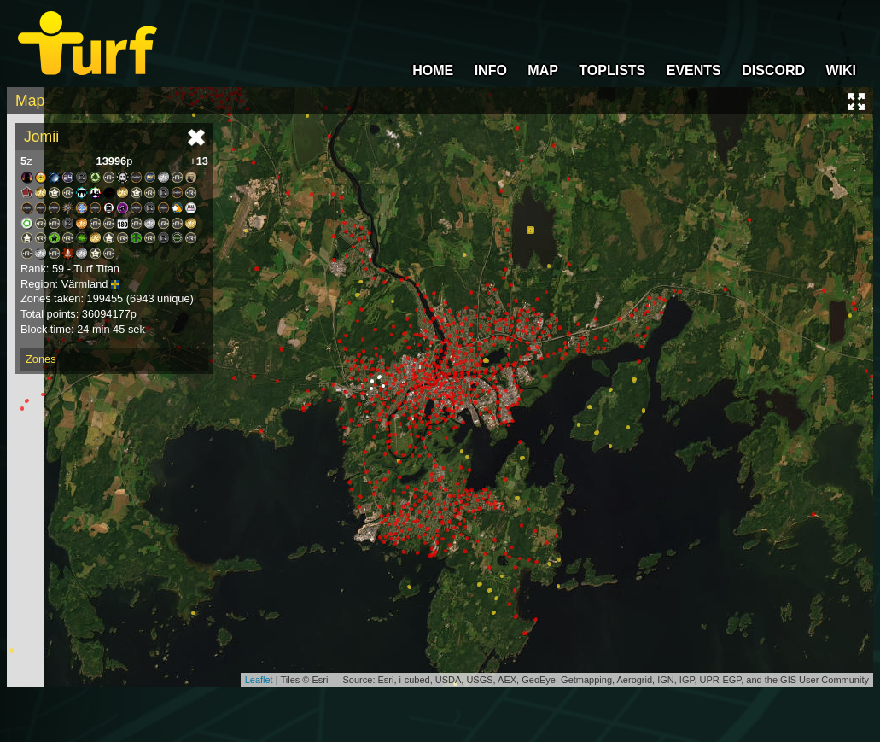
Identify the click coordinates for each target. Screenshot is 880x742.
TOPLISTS (612, 70)
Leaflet (259, 680)
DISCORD (773, 70)
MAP (542, 70)
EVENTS (694, 70)
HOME (432, 70)
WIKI (840, 70)
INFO (491, 70)
